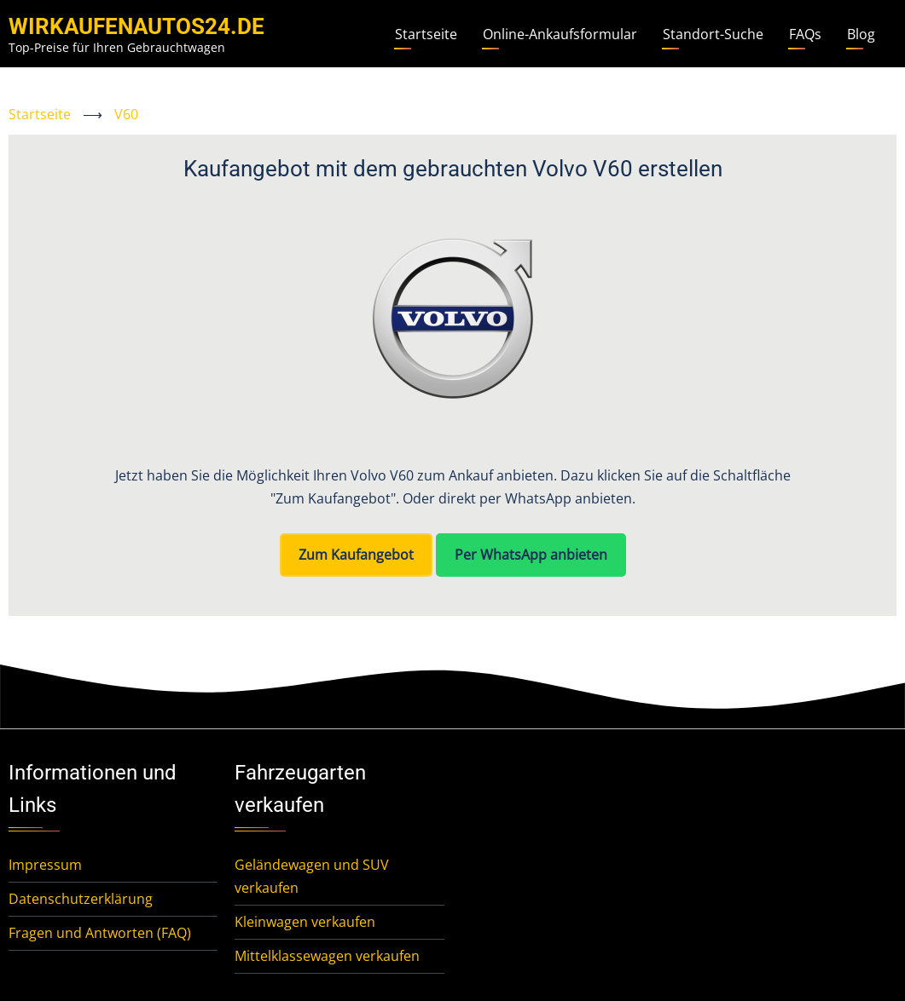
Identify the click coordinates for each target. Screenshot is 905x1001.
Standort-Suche (713, 34)
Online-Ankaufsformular (560, 34)
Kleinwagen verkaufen (305, 921)
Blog (861, 34)
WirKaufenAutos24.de (136, 26)
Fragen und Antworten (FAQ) (100, 932)
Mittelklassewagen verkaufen (327, 955)
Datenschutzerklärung (81, 898)
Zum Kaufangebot (356, 554)
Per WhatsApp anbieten (531, 554)
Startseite (426, 34)
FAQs (805, 34)
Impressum (45, 864)
